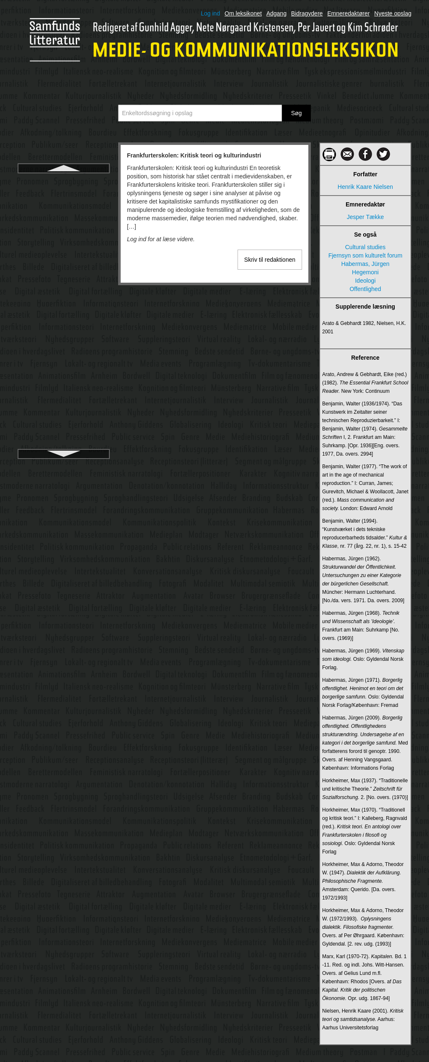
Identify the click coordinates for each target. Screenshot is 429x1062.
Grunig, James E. (63, 439)
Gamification (63, 250)
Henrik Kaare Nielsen (365, 186)
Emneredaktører (348, 13)
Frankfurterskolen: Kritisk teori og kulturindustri (63, 185)
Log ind (210, 13)
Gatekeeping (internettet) (63, 280)
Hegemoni (365, 272)
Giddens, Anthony (64, 325)
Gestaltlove (63, 310)
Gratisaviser (64, 409)
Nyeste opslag (392, 13)
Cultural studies (365, 247)
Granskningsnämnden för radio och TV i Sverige (63, 389)
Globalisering (64, 340)
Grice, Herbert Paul (64, 424)
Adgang (276, 13)
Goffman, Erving (64, 355)
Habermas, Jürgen (365, 263)
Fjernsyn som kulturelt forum (365, 255)
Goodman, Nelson (64, 370)
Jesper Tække (365, 217)
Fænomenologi (63, 220)
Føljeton (64, 235)
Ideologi (365, 280)
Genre (64, 295)
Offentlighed (365, 289)
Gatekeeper (63, 265)
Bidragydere (307, 13)
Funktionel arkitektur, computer (63, 204)
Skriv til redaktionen (269, 259)
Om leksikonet (243, 13)
